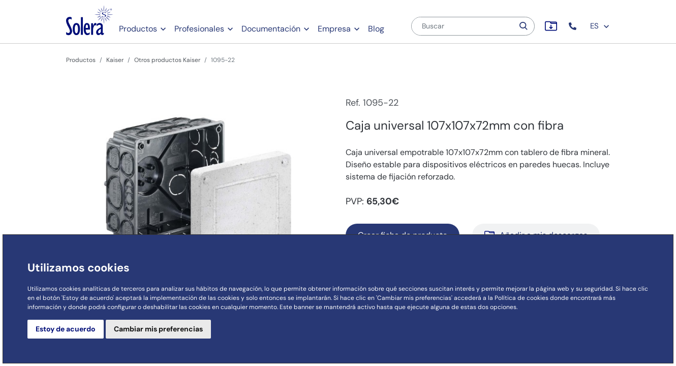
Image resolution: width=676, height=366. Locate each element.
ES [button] (600, 26)
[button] (573, 26)
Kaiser (115, 60)
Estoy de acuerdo (66, 328)
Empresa (334, 28)
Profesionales (199, 28)
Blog (376, 28)
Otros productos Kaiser (167, 60)
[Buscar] (462, 26)
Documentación (270, 28)
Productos (138, 28)
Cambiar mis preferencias (158, 328)
